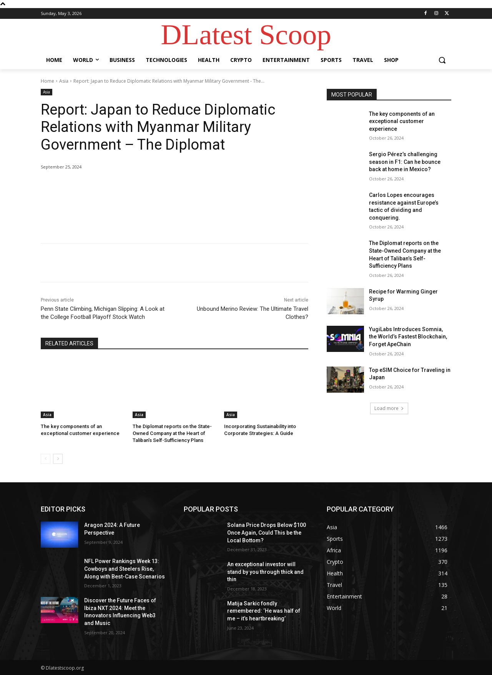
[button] (442, 60)
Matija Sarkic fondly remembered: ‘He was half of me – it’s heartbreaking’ (263, 611)
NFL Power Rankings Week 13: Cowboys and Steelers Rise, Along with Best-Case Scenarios (124, 568)
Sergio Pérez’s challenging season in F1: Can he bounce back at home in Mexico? (404, 161)
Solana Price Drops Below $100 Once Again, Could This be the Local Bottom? (266, 532)
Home (47, 81)
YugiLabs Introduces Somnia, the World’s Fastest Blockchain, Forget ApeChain (408, 336)
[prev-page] (45, 459)
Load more (389, 408)
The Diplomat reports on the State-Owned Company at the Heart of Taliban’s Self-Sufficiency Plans (172, 433)
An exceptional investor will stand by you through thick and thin (265, 571)
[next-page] (58, 459)
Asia (63, 81)
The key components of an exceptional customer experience (402, 121)
